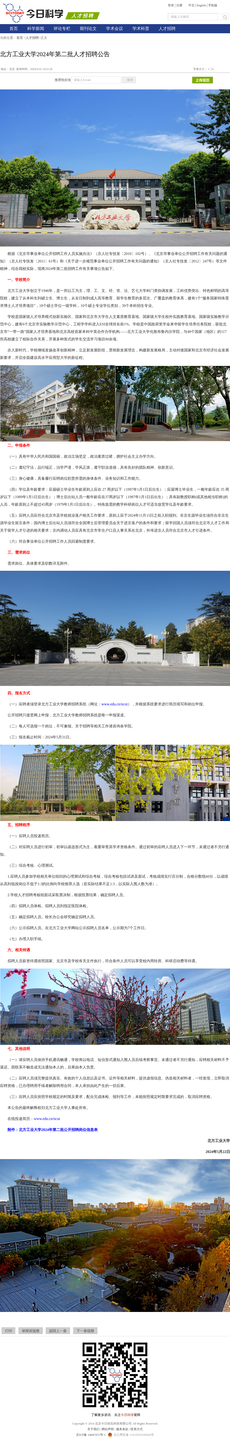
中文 (191, 5)
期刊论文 (88, 28)
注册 (179, 5)
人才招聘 (167, 28)
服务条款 (122, 1429)
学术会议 (114, 28)
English (201, 5)
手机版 (212, 5)
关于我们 (93, 1429)
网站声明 (108, 1429)
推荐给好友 (63, 80)
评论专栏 (62, 28)
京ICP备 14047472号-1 (91, 1434)
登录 (171, 5)
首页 (13, 28)
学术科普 (140, 28)
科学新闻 (35, 28)
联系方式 (136, 1429)
